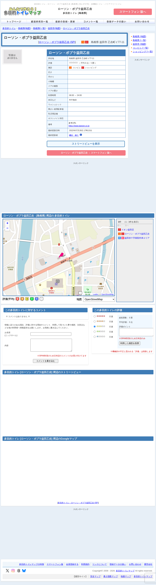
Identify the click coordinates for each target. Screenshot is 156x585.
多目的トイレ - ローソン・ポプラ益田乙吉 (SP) (78, 505)
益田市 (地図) (139, 44)
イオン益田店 (126, 229)
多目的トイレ (9, 28)
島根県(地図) (24, 28)
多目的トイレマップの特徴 (31, 566)
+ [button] (7, 223)
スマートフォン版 (55, 566)
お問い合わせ (135, 566)
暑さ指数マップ (110, 579)
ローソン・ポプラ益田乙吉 (76, 28)
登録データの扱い (118, 566)
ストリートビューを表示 (86, 143)
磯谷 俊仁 (74, 135)
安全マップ (95, 579)
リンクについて (99, 566)
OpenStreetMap (107, 294)
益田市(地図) (54, 28)
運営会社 (148, 566)
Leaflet (95, 294)
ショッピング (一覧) (143, 51)
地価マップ (126, 579)
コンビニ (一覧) (140, 48)
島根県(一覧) (39, 28)
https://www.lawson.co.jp (79, 126)
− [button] (7, 228)
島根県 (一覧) (139, 40)
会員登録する (72, 566)
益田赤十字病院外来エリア (133, 238)
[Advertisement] (142, 110)
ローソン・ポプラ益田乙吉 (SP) (57, 42)
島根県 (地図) (139, 36)
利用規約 (85, 566)
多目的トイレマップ (125, 573)
